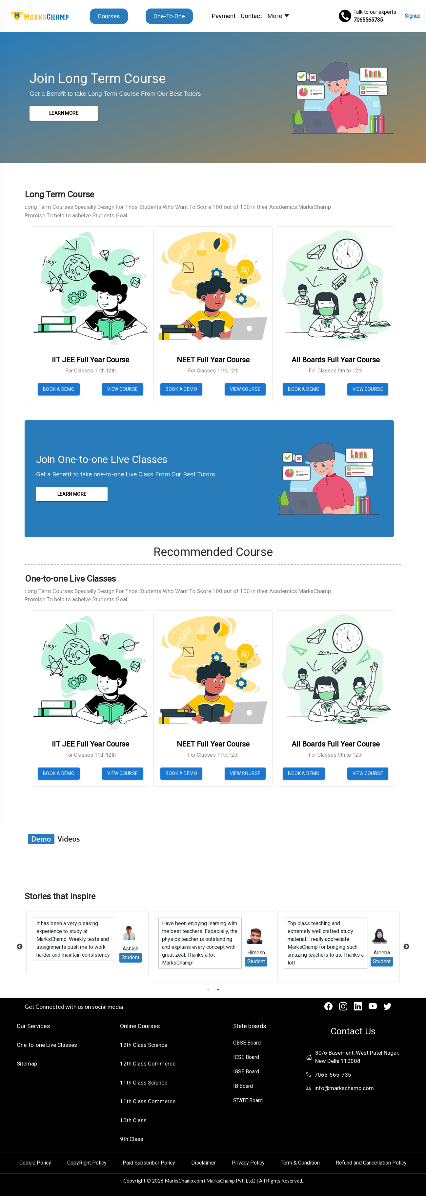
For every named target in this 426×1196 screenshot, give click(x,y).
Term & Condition (300, 1163)
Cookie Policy (35, 1163)
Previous (19, 947)
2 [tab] (218, 989)
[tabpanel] (213, 947)
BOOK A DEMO (58, 389)
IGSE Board (246, 1071)
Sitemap (27, 1063)
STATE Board (248, 1100)
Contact (251, 16)
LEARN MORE (63, 113)
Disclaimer (203, 1163)
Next (406, 947)
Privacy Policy (248, 1163)
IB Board (243, 1086)
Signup (412, 16)
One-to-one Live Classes (47, 1045)
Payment (225, 15)
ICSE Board (246, 1057)
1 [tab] (208, 989)
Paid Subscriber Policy (149, 1163)
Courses (109, 16)
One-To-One (169, 16)
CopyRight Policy (87, 1163)
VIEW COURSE (122, 389)
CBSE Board (247, 1043)
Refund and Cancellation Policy (371, 1163)
